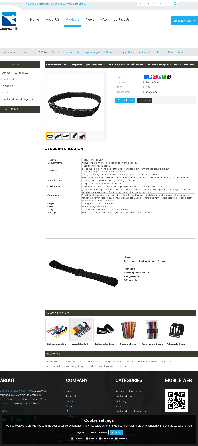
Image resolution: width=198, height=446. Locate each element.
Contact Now (125, 100)
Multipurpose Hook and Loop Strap (107, 366)
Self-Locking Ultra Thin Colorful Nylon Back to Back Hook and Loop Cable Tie (56, 345)
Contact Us (121, 19)
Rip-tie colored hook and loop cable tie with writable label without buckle (152, 345)
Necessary (77, 438)
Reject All (81, 432)
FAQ (104, 19)
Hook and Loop (28, 52)
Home (34, 19)
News (90, 19)
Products (72, 19)
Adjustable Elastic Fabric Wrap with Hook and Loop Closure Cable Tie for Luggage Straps (176, 345)
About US (52, 19)
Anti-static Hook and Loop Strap (64, 361)
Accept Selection (99, 432)
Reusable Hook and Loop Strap (154, 361)
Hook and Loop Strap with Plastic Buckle (109, 361)
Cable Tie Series (50, 52)
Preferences (106, 438)
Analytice (91, 438)
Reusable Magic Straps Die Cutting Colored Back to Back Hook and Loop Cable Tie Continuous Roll (128, 345)
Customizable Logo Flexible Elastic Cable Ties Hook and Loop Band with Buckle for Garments (104, 345)
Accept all (116, 432)
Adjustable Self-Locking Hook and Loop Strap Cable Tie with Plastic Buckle (80, 345)
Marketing (121, 438)
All (14, 52)
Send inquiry (187, 20)
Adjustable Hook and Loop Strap (64, 366)
